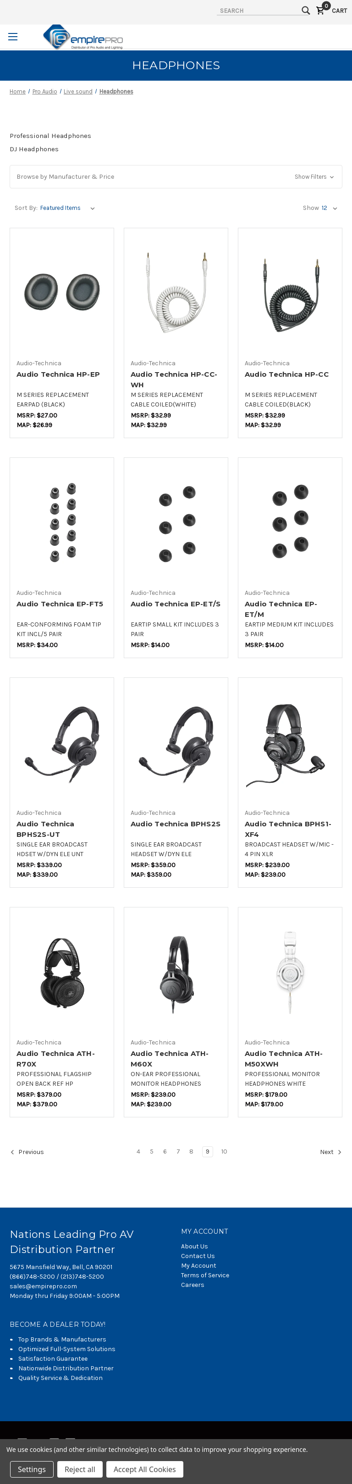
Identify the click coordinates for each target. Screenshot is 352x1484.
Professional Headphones (50, 136)
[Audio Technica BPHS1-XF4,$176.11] (290, 744)
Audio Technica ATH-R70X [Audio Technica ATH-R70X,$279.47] (55, 1058)
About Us (194, 1246)
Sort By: (26, 208)
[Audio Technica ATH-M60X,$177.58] (176, 973)
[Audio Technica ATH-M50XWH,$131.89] (290, 973)
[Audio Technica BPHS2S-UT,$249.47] (62, 744)
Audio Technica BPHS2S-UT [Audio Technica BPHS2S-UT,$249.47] (45, 829)
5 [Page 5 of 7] (152, 1151)
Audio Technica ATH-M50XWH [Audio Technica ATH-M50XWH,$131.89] (284, 1058)
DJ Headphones (34, 149)
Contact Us (198, 1256)
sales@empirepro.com (43, 1286)
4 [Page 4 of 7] (138, 1151)
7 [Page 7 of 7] (178, 1151)
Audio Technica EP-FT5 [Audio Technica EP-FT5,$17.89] (59, 603)
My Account (198, 1266)
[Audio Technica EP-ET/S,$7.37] (176, 524)
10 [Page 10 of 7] (224, 1151)
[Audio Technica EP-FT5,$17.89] (62, 524)
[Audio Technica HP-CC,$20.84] (290, 294)
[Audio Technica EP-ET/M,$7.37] (290, 524)
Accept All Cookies (145, 1469)
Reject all (80, 1469)
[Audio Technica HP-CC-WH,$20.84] (176, 294)
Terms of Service (205, 1275)
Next (331, 1152)
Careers (192, 1285)
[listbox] (69, 208)
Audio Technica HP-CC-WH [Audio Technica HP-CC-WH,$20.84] (174, 379)
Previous (27, 1152)
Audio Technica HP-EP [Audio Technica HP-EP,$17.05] (58, 374)
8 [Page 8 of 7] (191, 1151)
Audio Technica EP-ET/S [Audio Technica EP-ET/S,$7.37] (176, 603)
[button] (176, 176)
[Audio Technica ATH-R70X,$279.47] (62, 973)
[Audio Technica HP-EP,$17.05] (62, 294)
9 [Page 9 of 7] (207, 1151)
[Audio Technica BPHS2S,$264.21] (176, 744)
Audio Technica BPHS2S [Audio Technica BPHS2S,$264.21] (175, 823)
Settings (32, 1469)
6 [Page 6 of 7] (165, 1151)
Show (311, 208)
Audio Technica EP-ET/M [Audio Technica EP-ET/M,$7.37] (281, 609)
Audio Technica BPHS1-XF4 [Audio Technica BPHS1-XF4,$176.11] (288, 829)
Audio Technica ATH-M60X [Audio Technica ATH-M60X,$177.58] (170, 1058)
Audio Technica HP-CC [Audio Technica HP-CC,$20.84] (287, 374)
